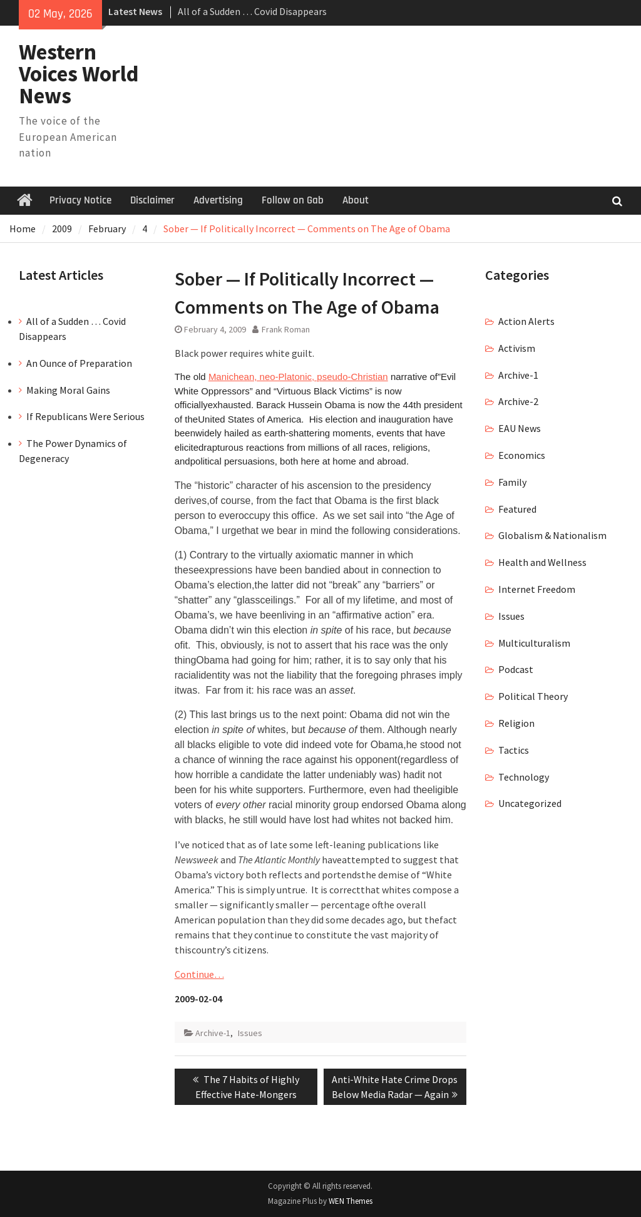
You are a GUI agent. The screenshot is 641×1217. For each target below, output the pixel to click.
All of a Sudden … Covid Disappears (252, 11)
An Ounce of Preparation (79, 363)
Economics (521, 455)
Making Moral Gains (68, 390)
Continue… (199, 974)
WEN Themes (350, 1201)
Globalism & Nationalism (552, 535)
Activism (516, 348)
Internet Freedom (536, 589)
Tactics (513, 750)
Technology (523, 777)
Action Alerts (526, 321)
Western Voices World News (79, 74)
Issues (250, 1033)
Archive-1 (212, 1033)
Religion (516, 723)
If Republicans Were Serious (85, 416)
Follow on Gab (293, 200)
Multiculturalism (534, 643)
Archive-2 (518, 401)
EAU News (519, 428)
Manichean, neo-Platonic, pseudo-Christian (298, 376)
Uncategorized (530, 803)
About (355, 200)
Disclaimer (152, 200)
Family (512, 482)
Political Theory (533, 696)
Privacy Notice (80, 200)
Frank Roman (286, 329)
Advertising (218, 200)
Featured (517, 509)
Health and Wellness (542, 562)
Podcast (515, 669)
